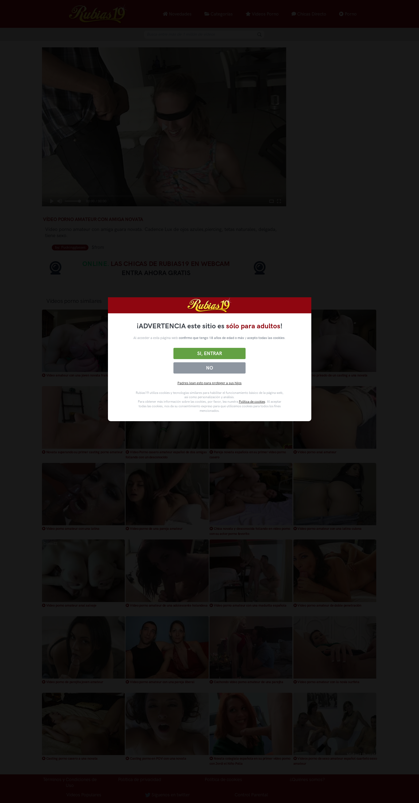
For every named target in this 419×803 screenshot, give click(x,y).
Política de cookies (252, 402)
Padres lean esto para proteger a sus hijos (209, 383)
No (209, 368)
